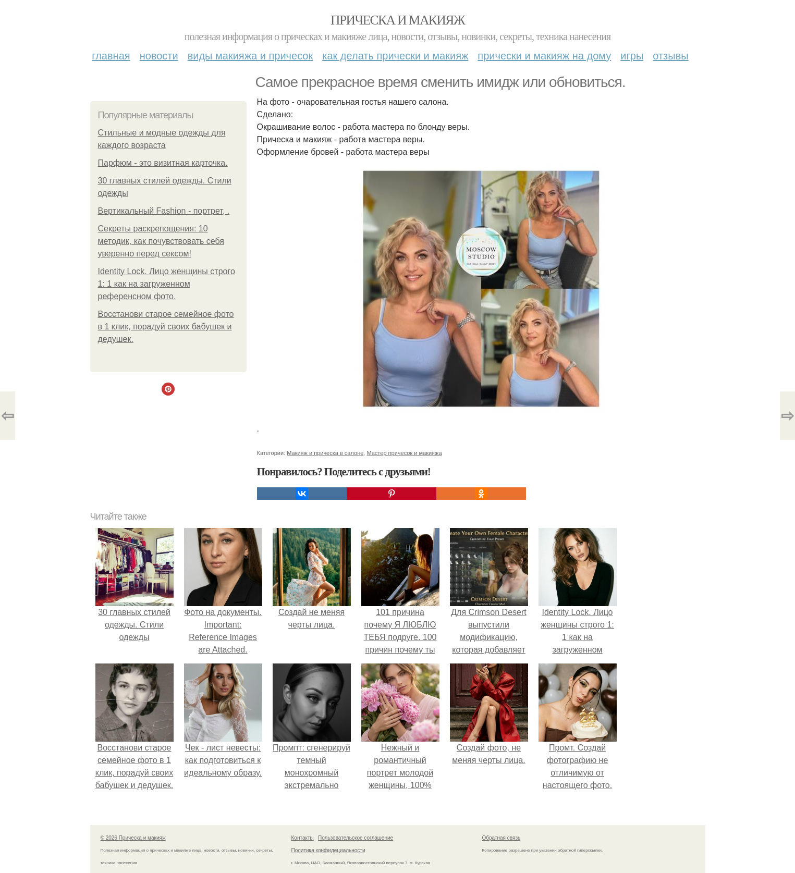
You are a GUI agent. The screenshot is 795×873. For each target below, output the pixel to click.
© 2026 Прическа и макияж (133, 838)
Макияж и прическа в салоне (325, 453)
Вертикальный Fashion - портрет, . (164, 210)
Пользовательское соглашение (355, 838)
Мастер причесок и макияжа (404, 453)
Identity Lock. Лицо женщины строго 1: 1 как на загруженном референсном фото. (166, 284)
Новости (159, 56)
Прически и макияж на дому (544, 56)
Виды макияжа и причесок (250, 56)
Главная (111, 56)
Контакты (302, 838)
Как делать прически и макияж (395, 56)
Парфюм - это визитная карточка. (163, 162)
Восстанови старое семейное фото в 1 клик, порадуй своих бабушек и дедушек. (166, 326)
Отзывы (670, 56)
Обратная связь (501, 838)
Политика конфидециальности (328, 850)
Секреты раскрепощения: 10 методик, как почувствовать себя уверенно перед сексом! (161, 241)
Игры (631, 56)
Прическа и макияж (397, 20)
